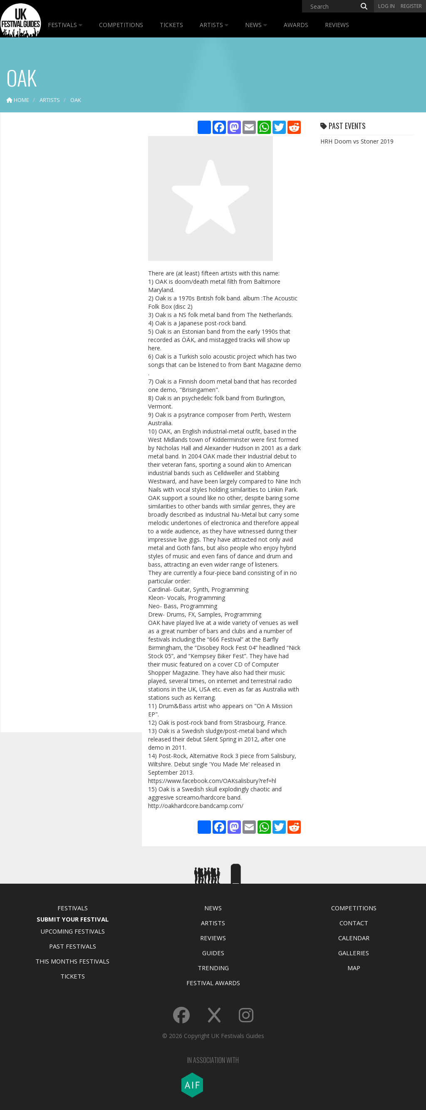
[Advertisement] (69, 249)
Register (411, 6)
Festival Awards (213, 983)
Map (353, 968)
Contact (353, 923)
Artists (214, 25)
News (256, 25)
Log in (386, 6)
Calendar (353, 938)
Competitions (121, 25)
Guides (213, 953)
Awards (296, 25)
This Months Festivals (72, 961)
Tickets (171, 25)
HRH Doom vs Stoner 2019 (357, 141)
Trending (213, 968)
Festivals (65, 25)
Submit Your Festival (73, 919)
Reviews (337, 25)
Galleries (353, 953)
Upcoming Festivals (72, 931)
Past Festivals (72, 946)
